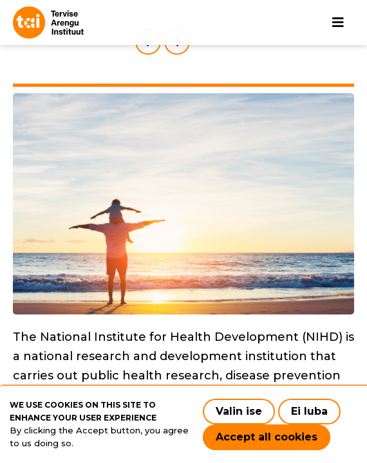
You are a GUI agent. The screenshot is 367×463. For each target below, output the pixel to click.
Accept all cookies (266, 437)
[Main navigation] (338, 22)
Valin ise (239, 411)
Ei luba (309, 411)
